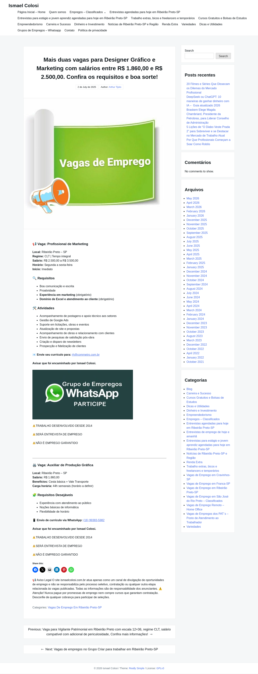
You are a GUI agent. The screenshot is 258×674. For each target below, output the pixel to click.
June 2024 (193, 297)
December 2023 (197, 323)
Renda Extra (170, 24)
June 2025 (193, 245)
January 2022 (195, 357)
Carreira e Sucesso (58, 24)
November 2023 (197, 327)
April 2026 (193, 202)
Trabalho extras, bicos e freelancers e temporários (163, 18)
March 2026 (194, 207)
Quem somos (57, 12)
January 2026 (195, 215)
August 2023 (195, 336)
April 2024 (193, 305)
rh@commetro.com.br (86, 354)
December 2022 (197, 344)
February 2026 (196, 211)
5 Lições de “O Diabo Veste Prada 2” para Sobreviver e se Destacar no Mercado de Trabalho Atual (208, 131)
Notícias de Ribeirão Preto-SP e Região (133, 24)
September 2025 (197, 232)
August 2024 (195, 288)
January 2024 (195, 318)
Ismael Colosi (24, 5)
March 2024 (194, 310)
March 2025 (194, 258)
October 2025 (195, 228)
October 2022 (195, 348)
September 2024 (197, 284)
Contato (69, 30)
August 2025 (195, 237)
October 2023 (195, 331)
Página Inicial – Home (32, 12)
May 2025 (193, 250)
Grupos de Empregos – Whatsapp (39, 30)
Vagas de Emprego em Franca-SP (208, 483)
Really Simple (136, 668)
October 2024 (195, 280)
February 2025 (196, 262)
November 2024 (197, 275)
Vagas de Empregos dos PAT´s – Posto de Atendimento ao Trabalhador (207, 518)
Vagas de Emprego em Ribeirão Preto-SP (75, 607)
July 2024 (193, 293)
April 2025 (193, 254)
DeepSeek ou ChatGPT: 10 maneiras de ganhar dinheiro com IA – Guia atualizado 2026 (208, 101)
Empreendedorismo (30, 24)
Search (189, 50)
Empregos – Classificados (86, 12)
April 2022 (193, 353)
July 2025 (193, 241)
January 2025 (195, 267)
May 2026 (193, 198)
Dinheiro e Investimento (89, 24)
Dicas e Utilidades (210, 24)
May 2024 (193, 301)
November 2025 (197, 224)
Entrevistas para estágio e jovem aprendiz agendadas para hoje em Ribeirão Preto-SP (72, 18)
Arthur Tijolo (115, 87)
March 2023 (194, 340)
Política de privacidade (92, 30)
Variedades (188, 24)
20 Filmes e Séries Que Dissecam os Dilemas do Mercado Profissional (208, 88)
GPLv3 (160, 668)
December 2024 (197, 271)
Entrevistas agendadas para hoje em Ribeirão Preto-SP (145, 12)
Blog (189, 389)
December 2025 (197, 219)
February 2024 (196, 314)
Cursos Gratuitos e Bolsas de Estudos (222, 18)
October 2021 (195, 361)
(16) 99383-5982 (93, 520)
